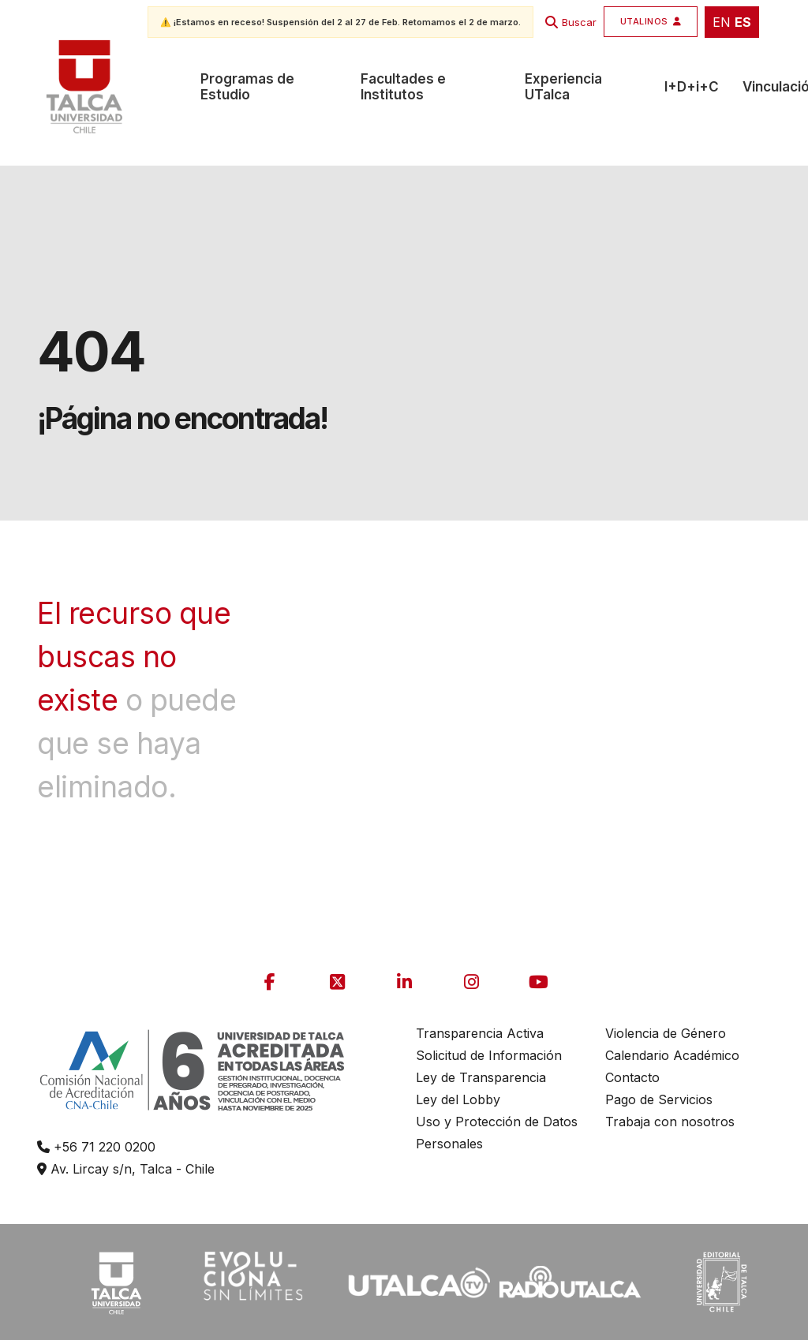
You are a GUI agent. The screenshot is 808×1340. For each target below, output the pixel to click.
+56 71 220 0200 (96, 1147)
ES (743, 22)
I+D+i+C (691, 87)
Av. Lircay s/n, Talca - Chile (126, 1169)
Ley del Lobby (458, 1099)
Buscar (579, 22)
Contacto (632, 1077)
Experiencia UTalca (563, 87)
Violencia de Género (665, 1033)
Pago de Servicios (659, 1099)
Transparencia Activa (480, 1033)
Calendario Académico (672, 1055)
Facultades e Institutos (403, 87)
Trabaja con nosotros (670, 1121)
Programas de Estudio (247, 87)
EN (722, 22)
